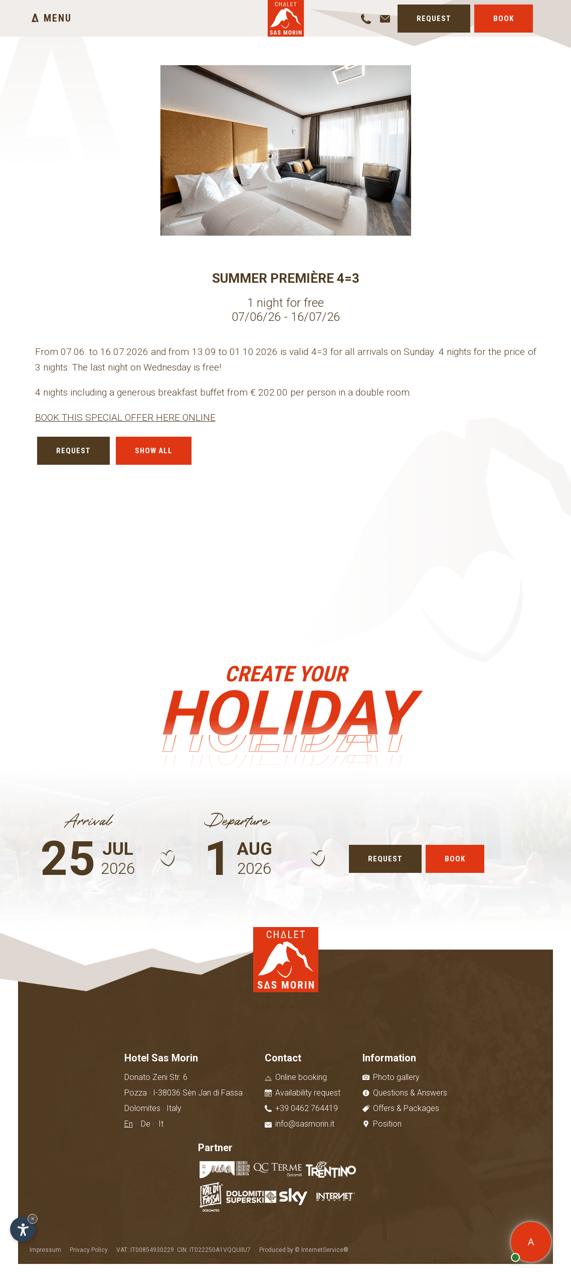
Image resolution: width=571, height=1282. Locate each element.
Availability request (302, 1092)
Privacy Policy (89, 1249)
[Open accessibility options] (22, 1229)
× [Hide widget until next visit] (33, 1218)
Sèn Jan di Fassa (212, 1092)
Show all (153, 450)
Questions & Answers (404, 1092)
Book (503, 18)
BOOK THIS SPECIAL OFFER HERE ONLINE (125, 417)
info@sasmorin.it (299, 1124)
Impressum (45, 1249)
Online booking (296, 1077)
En (128, 1124)
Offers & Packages (400, 1108)
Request (434, 18)
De (145, 1124)
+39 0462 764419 (301, 1108)
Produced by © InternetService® (303, 1249)
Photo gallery (391, 1077)
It (160, 1124)
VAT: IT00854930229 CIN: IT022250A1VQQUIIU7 (183, 1249)
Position (382, 1124)
